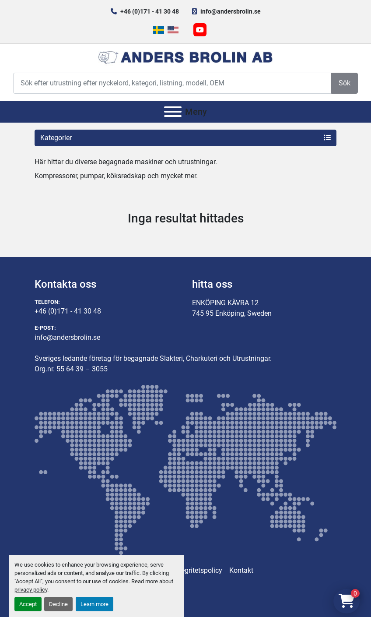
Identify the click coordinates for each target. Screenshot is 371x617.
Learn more (94, 604)
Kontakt (241, 570)
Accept (28, 604)
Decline (58, 604)
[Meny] (173, 112)
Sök (344, 83)
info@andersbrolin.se (230, 11)
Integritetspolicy (197, 570)
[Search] (172, 83)
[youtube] (199, 29)
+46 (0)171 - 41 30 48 (149, 11)
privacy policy (30, 589)
